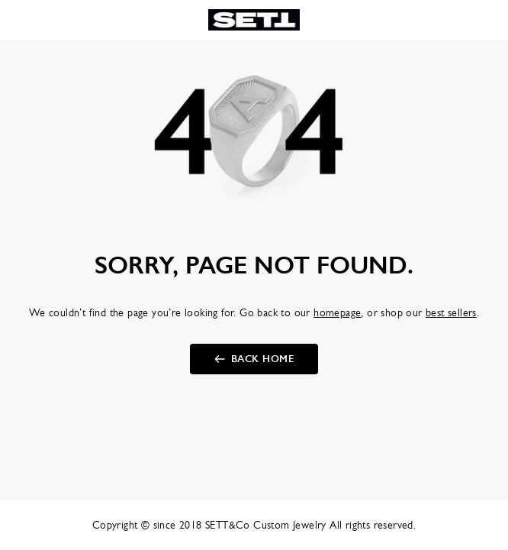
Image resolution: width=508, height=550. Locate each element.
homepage (337, 312)
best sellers (451, 312)
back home (262, 359)
